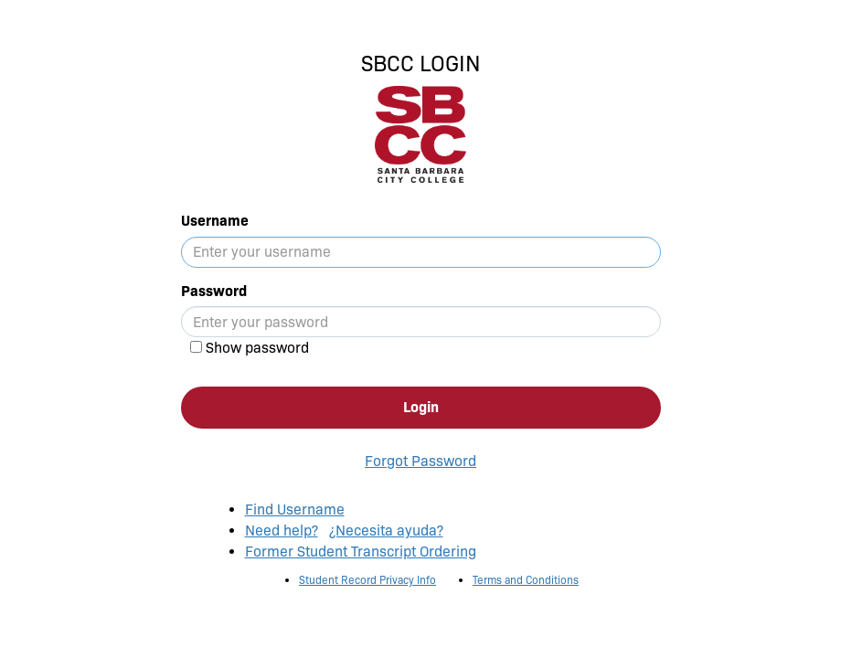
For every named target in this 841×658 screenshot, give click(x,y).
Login (421, 407)
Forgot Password (420, 461)
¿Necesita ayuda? (386, 530)
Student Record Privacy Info (367, 580)
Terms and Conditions (526, 580)
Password (214, 291)
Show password (257, 347)
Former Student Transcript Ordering (360, 551)
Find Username (295, 509)
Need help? (281, 530)
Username (215, 220)
